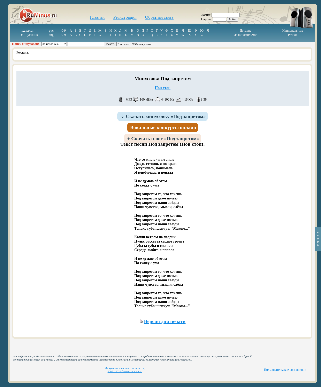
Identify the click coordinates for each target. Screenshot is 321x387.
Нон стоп (162, 88)
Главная (97, 17)
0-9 (63, 30)
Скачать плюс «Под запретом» (163, 138)
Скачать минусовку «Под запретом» (163, 116)
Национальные (292, 30)
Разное (292, 35)
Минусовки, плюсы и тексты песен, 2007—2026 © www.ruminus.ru (125, 369)
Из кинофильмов (245, 35)
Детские (245, 30)
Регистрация (125, 17)
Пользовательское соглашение (285, 369)
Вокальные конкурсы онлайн (163, 127)
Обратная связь (159, 17)
